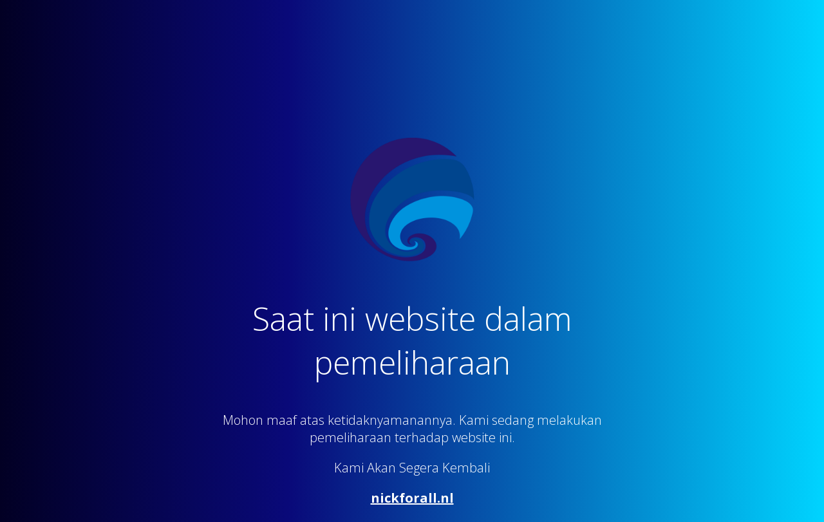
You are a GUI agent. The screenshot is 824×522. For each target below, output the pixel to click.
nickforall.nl (412, 498)
